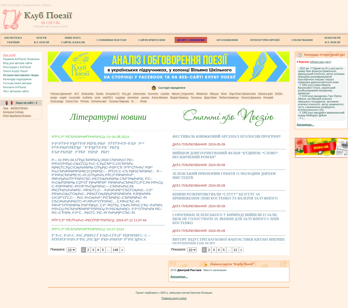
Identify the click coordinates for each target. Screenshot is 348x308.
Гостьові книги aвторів (17, 83)
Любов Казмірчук (229, 97)
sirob (97, 97)
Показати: (57, 249)
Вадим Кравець (179, 97)
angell (63, 97)
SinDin (278, 93)
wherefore (132, 97)
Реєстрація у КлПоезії (17, 67)
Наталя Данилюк (251, 97)
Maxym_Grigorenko (183, 93)
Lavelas (165, 93)
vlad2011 (108, 97)
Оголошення (227, 39)
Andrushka (88, 93)
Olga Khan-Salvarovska (242, 93)
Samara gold (265, 93)
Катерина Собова (13, 112)
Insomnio (153, 93)
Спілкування (302, 39)
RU (58, 22)
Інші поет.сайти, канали (73, 40)
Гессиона (196, 97)
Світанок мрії (98, 101)
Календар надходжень (17, 79)
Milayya (214, 93)
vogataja (120, 97)
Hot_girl (126, 93)
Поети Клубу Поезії (15, 71)
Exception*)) (112, 93)
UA (43, 22)
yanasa (145, 97)
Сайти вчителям (151, 39)
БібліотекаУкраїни (13, 40)
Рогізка (85, 101)
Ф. (134, 101)
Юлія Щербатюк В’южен (17, 116)
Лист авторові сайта (16, 91)
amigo (53, 97)
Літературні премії (265, 39)
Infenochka (139, 93)
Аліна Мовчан (160, 97)
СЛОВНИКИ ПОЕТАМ (111, 39)
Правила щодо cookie (174, 298)
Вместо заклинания (215, 270)
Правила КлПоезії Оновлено (21, 59)
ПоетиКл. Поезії (41, 40)
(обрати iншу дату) (320, 62)
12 (235, 250)
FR (50, 22)
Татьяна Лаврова (119, 101)
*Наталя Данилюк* (61, 93)
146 (115, 250)
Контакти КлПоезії (14, 87)
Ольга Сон (72, 101)
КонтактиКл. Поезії (332, 40)
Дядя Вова (210, 97)
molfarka (87, 97)
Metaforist (201, 93)
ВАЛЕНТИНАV (19, 108)
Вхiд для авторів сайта (17, 63)
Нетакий (268, 97)
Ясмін (143, 101)
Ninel (224, 93)
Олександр (56, 101)
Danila (99, 93)
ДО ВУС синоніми (191, 39)
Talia (5, 108)
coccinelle (74, 97)
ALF (76, 93)
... (108, 250)
